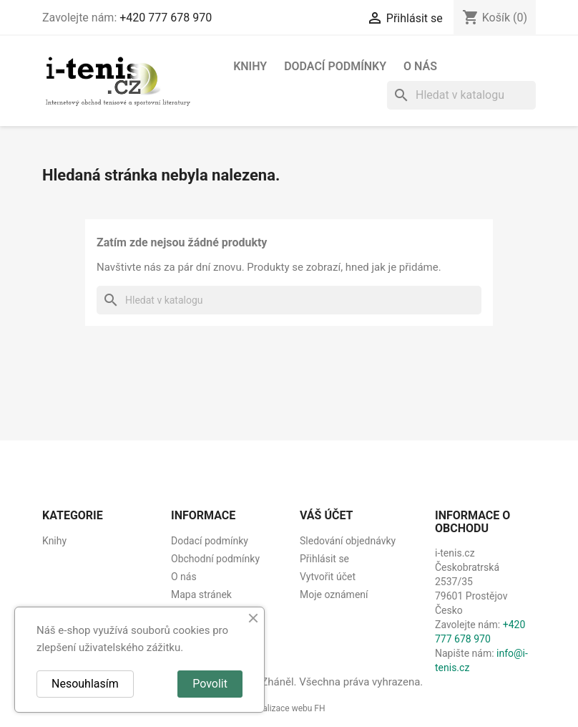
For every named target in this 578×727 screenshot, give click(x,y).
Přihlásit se (324, 558)
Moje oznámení (334, 594)
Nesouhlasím (85, 683)
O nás (420, 66)
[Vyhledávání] (461, 95)
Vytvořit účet (328, 576)
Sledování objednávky (348, 541)
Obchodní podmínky (215, 558)
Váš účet (326, 515)
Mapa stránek (201, 594)
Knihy (250, 66)
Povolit (209, 683)
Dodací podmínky (335, 66)
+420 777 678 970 (165, 17)
